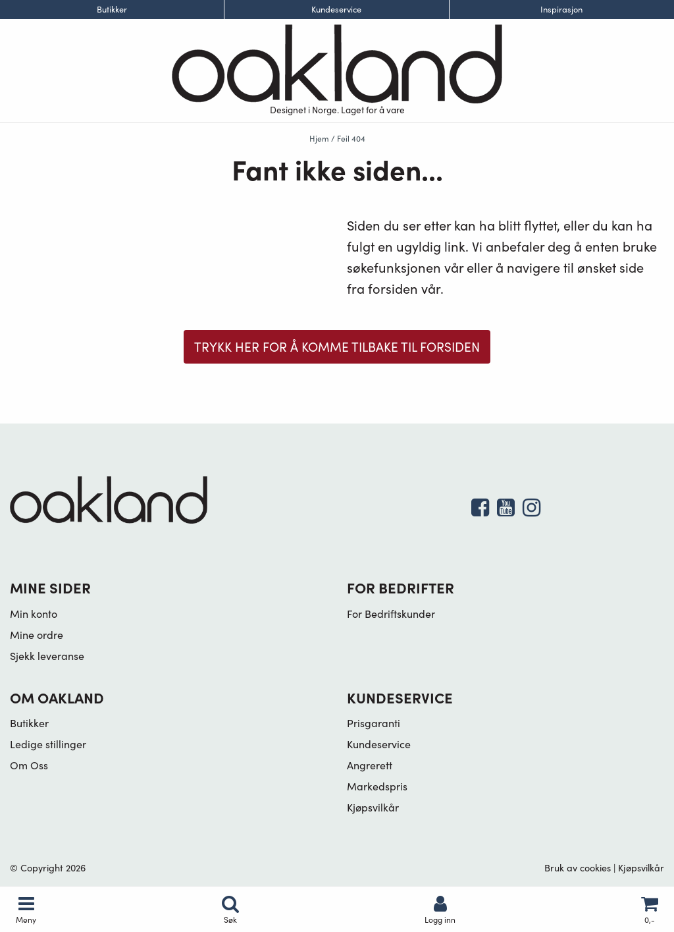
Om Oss (29, 765)
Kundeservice (336, 9)
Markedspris (377, 786)
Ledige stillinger (48, 744)
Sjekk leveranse (47, 656)
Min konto (33, 613)
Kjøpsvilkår (373, 807)
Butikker (112, 9)
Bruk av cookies (577, 867)
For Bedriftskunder (391, 613)
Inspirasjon (561, 9)
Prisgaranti (373, 723)
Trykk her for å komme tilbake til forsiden (337, 346)
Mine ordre (36, 635)
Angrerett (369, 765)
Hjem (319, 138)
